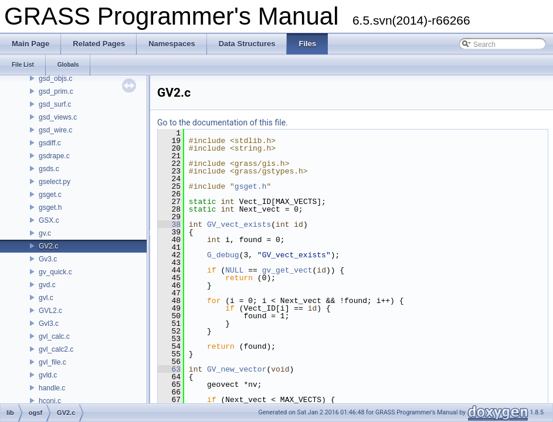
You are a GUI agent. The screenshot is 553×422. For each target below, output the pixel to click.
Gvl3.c (49, 323)
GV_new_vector (236, 369)
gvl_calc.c (54, 336)
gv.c (45, 233)
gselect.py (54, 182)
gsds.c (49, 169)
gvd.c (47, 285)
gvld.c (48, 375)
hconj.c (50, 401)
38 (169, 224)
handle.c (52, 388)
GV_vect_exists (239, 224)
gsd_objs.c (55, 78)
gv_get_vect (287, 270)
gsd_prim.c (56, 91)
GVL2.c (50, 311)
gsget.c (50, 194)
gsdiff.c (50, 143)
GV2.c (48, 246)
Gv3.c (48, 259)
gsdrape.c (54, 156)
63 (169, 369)
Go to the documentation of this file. (222, 122)
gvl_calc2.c (56, 349)
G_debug (223, 255)
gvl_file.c (52, 362)
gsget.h (50, 207)
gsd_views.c (58, 117)
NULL (234, 270)
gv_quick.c (55, 272)
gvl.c (46, 298)
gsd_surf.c (55, 104)
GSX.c (49, 220)
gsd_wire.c (55, 130)
